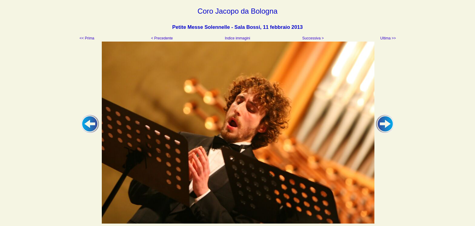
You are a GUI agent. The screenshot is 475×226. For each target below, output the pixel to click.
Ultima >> (387, 38)
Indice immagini (237, 38)
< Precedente (162, 38)
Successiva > (312, 38)
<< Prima (87, 38)
